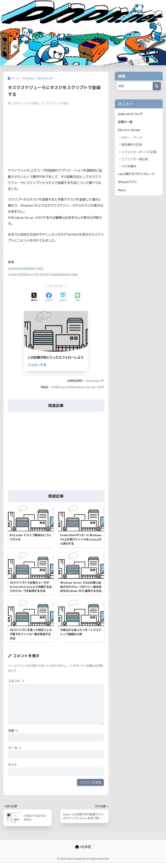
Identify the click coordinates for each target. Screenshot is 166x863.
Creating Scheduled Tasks (26, 268)
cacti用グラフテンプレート (137, 174)
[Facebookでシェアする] (49, 297)
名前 (13, 731)
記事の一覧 (125, 122)
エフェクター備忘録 (134, 159)
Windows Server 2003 (87, 387)
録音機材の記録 (131, 145)
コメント (16, 681)
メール (14, 748)
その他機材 (128, 167)
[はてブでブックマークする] (63, 297)
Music (122, 191)
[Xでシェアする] (34, 297)
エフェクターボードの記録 (138, 152)
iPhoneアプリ (128, 182)
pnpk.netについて (131, 114)
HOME (83, 847)
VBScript (60, 387)
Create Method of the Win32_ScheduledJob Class (44, 274)
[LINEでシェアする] (77, 297)
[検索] (157, 86)
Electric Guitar (129, 130)
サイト (12, 765)
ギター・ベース (131, 138)
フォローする (37, 365)
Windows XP (95, 380)
